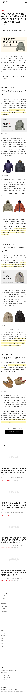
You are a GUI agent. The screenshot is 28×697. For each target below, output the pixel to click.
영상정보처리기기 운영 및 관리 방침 (13, 689)
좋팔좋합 (3, 608)
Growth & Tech (4, 635)
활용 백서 (3, 600)
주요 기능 (3, 595)
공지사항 (3, 598)
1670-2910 (7, 677)
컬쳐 (2, 640)
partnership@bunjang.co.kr (12, 670)
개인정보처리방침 (4, 689)
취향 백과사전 (4, 611)
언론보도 (3, 646)
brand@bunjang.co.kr (11, 672)
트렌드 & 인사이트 (5, 10)
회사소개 (3, 633)
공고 (2, 648)
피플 (2, 638)
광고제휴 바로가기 (4, 679)
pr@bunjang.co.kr (7, 675)
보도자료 (3, 643)
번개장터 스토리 (4, 603)
